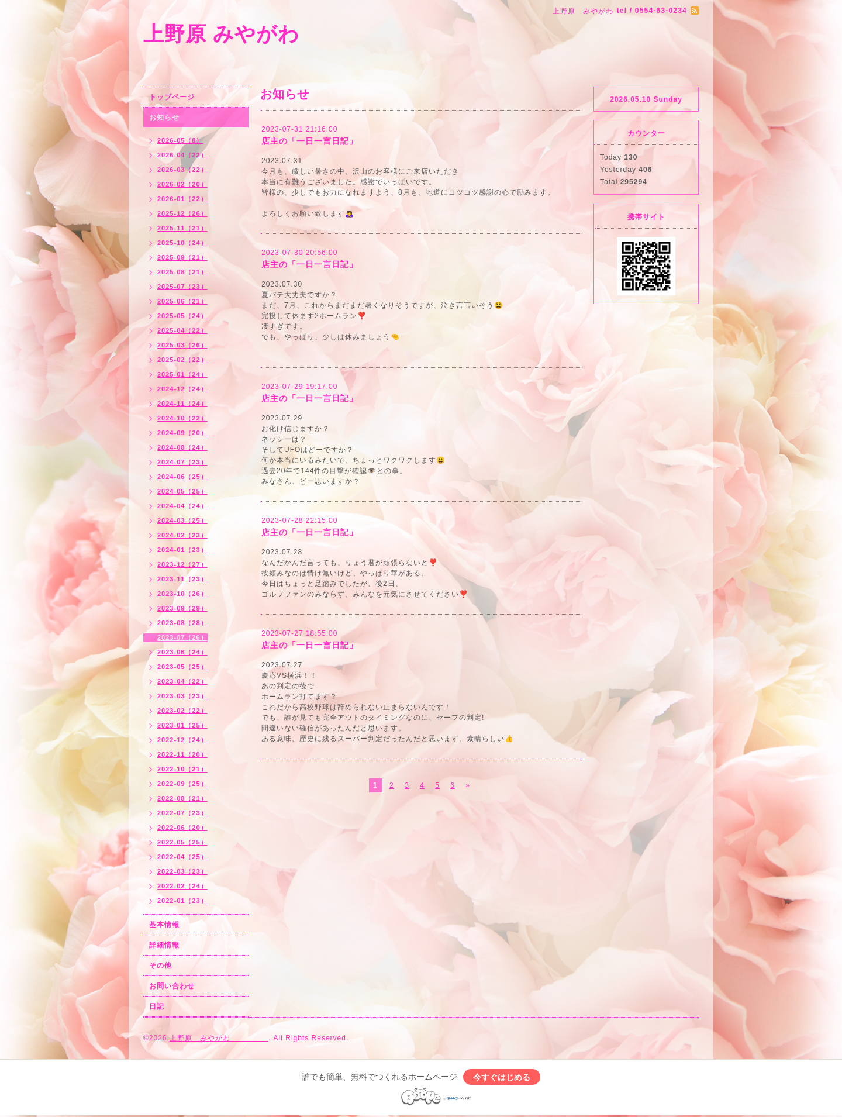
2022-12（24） (182, 739)
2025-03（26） (182, 345)
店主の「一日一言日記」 (309, 141)
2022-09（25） (182, 783)
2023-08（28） (182, 622)
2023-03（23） (182, 695)
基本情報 (164, 925)
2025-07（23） (182, 286)
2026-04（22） (182, 154)
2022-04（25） (182, 856)
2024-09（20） (182, 432)
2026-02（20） (182, 184)
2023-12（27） (182, 564)
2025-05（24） (182, 315)
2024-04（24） (182, 505)
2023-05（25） (182, 666)
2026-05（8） (180, 140)
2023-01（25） (182, 725)
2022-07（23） (182, 812)
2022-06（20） (182, 827)
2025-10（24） (182, 242)
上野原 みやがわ (274, 33)
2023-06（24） (182, 652)
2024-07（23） (182, 462)
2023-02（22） (182, 710)
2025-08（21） (182, 271)
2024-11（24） (182, 403)
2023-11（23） (182, 578)
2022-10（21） (182, 769)
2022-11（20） (182, 754)
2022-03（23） (182, 871)
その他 (160, 965)
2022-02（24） (182, 886)
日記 (156, 1006)
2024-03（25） (182, 520)
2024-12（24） (182, 388)
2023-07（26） (182, 637)
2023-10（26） (182, 593)
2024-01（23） (182, 549)
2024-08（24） (182, 447)
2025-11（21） (182, 228)
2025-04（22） (182, 330)
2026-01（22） (182, 198)
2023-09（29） (182, 608)
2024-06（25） (182, 476)
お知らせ (164, 117)
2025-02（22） (182, 359)
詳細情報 (164, 945)
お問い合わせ (172, 986)
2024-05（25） (182, 491)
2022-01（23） (182, 900)
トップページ (172, 97)
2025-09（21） (182, 257)
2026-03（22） (182, 169)
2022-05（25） (182, 842)
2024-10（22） (182, 418)
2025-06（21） (182, 301)
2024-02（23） (182, 535)
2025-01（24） (182, 374)
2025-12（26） (182, 213)
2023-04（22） (182, 681)
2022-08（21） (182, 798)
